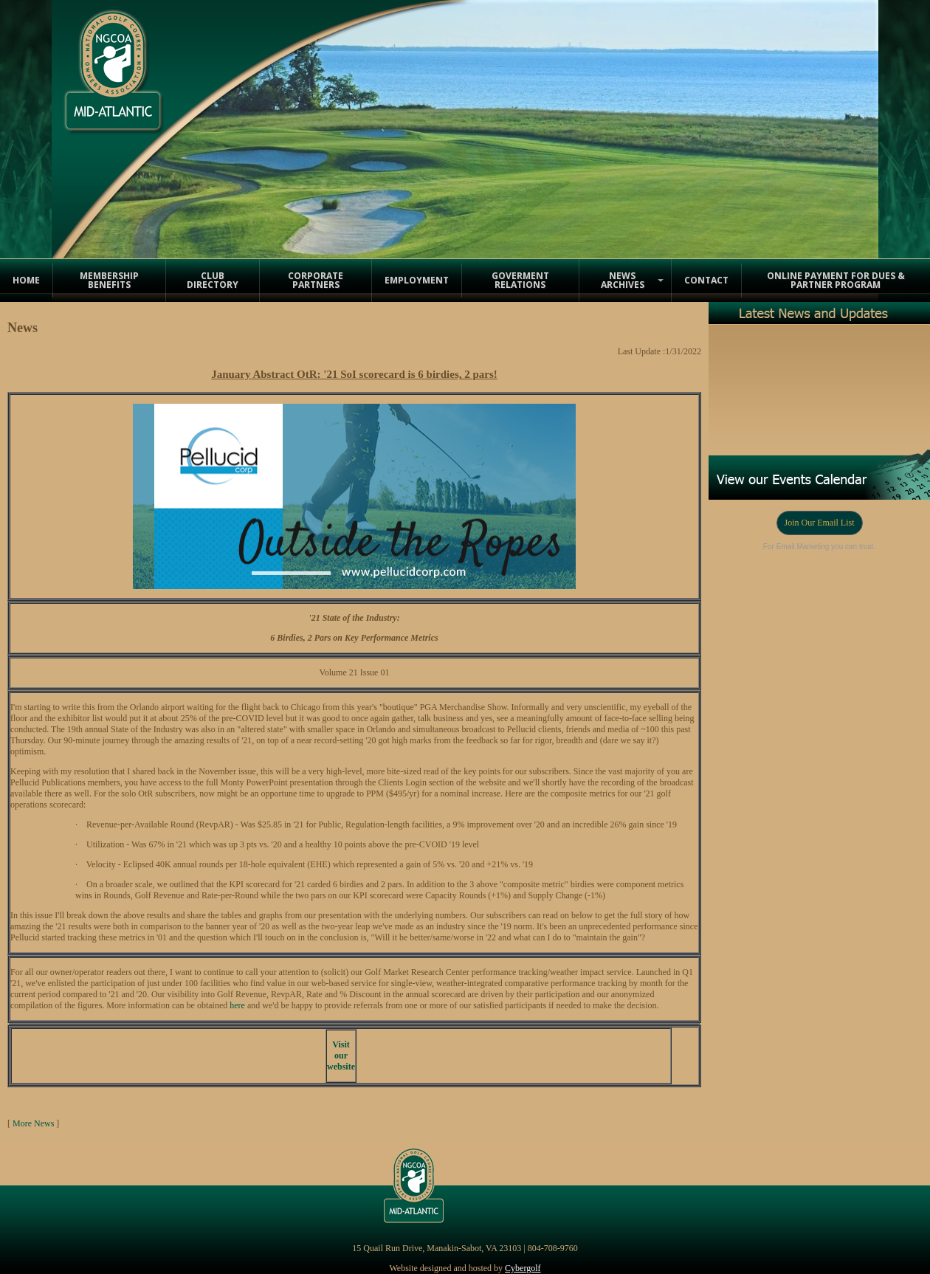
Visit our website (341, 1055)
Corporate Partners (315, 280)
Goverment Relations (520, 280)
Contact (706, 280)
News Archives (622, 280)
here (237, 1005)
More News (33, 1123)
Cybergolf (522, 1268)
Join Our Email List (820, 522)
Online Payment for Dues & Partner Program (836, 280)
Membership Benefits (109, 280)
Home (26, 280)
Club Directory (212, 280)
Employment (417, 280)
